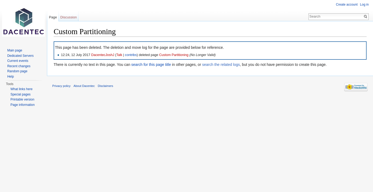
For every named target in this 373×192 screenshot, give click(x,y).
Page (53, 17)
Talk (119, 55)
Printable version (22, 99)
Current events (17, 61)
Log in (364, 4)
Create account (347, 4)
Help (10, 76)
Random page (17, 71)
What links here (21, 89)
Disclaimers (105, 85)
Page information (22, 105)
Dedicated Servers (20, 56)
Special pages (20, 94)
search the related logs (221, 64)
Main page (14, 50)
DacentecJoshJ (102, 55)
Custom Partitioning (173, 55)
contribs (131, 55)
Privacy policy (61, 85)
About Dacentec (84, 85)
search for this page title (151, 64)
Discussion (68, 17)
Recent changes (18, 66)
